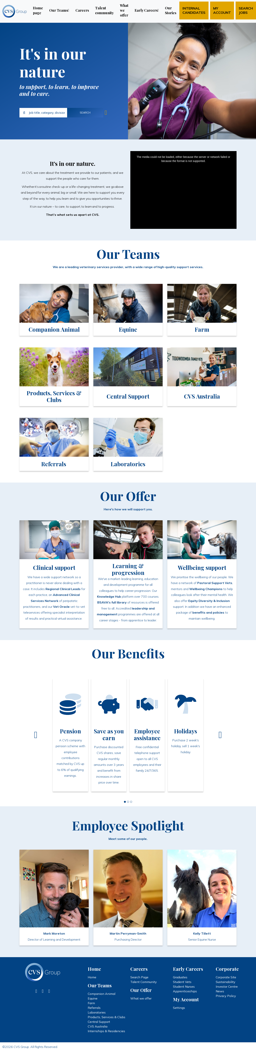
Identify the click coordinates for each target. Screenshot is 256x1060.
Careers (82, 10)
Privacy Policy (226, 996)
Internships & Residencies (106, 1031)
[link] (54, 310)
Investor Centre (227, 986)
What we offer (124, 10)
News (220, 991)
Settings (179, 1008)
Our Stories (170, 10)
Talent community (104, 10)
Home (92, 977)
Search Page (139, 977)
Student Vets (182, 982)
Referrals (94, 1008)
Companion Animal (101, 994)
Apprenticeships (185, 991)
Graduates (180, 977)
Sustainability (225, 982)
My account (222, 10)
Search (85, 112)
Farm (91, 1003)
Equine (92, 998)
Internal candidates (193, 10)
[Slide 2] (131, 802)
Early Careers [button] (146, 10)
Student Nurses (184, 986)
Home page (38, 10)
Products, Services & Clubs (106, 1017)
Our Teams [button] (58, 10)
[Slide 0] (125, 802)
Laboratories (97, 1012)
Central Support (99, 1022)
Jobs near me (106, 112)
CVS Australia (97, 1026)
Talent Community (143, 982)
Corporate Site (226, 977)
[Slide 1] (128, 802)
